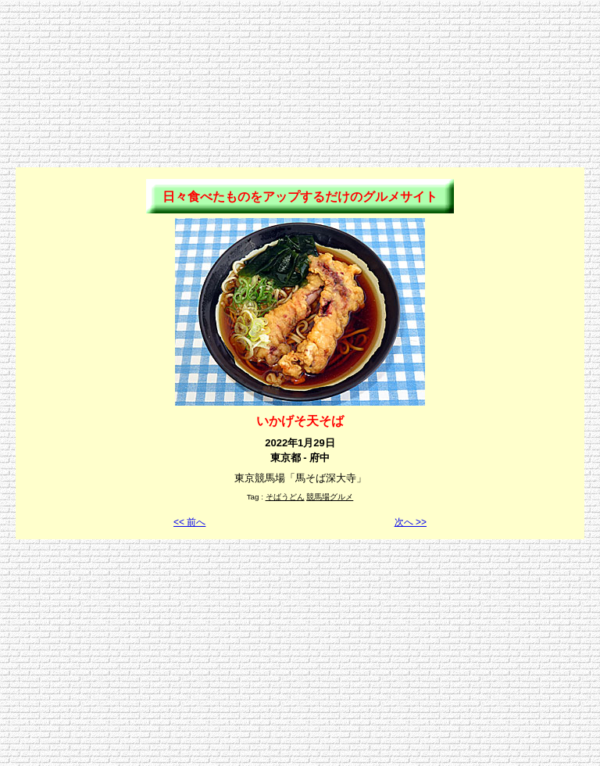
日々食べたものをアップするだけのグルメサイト (300, 196)
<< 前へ (189, 522)
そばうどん (285, 496)
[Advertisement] (300, 41)
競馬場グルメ (329, 496)
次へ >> (411, 522)
